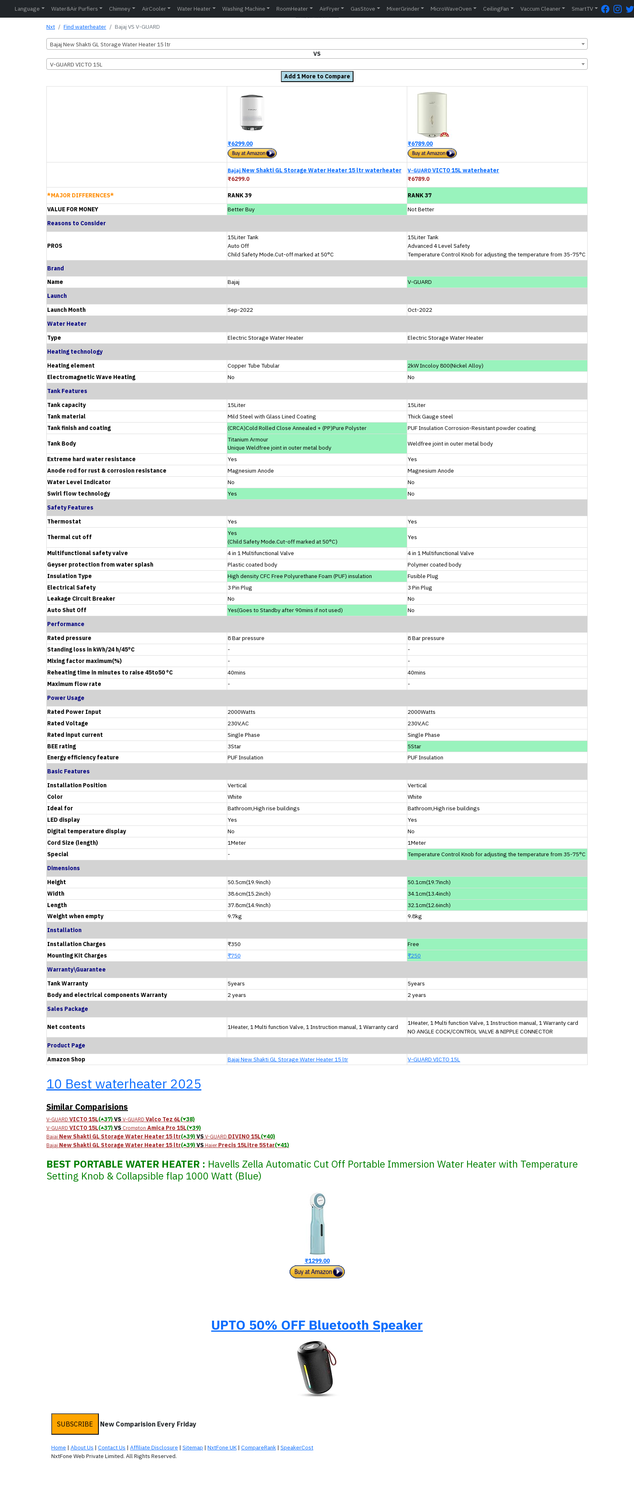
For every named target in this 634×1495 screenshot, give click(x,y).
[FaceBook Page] (607, 9)
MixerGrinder (403, 8)
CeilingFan (496, 8)
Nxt (50, 26)
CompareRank (258, 1447)
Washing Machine (243, 8)
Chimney (119, 8)
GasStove (363, 8)
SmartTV (582, 8)
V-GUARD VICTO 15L (434, 1059)
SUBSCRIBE (75, 1424)
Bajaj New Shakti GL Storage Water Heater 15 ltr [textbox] (110, 44)
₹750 (234, 955)
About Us (82, 1447)
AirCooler (154, 8)
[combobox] (317, 44)
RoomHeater (292, 8)
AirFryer (329, 8)
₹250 (414, 955)
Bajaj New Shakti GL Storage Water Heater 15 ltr (288, 1059)
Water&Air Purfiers (74, 8)
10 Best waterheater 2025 (123, 1083)
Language (27, 8)
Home (58, 1447)
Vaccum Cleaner (540, 8)
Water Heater (194, 8)
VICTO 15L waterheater (453, 170)
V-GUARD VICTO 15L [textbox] (76, 64)
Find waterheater (85, 26)
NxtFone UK (222, 1447)
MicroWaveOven (451, 8)
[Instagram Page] (619, 9)
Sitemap (192, 1447)
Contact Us (111, 1447)
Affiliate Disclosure (154, 1447)
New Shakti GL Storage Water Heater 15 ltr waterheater (314, 170)
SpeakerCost (297, 1447)
